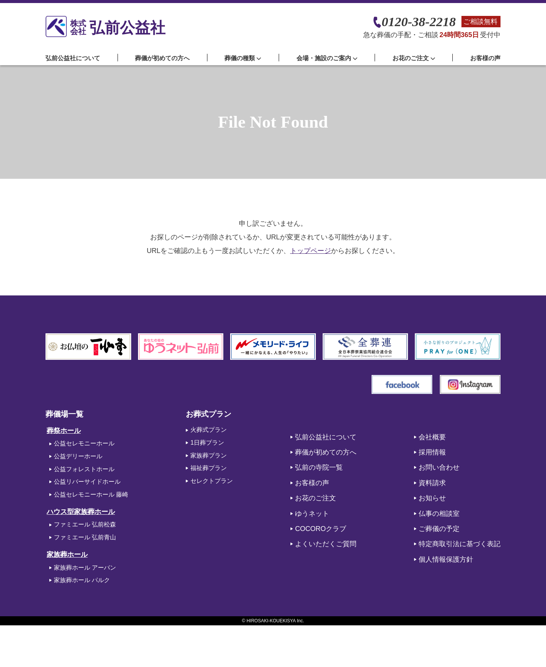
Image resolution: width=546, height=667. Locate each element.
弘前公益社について (73, 58)
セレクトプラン (211, 481)
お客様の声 (485, 58)
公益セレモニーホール (84, 443)
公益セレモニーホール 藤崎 (91, 494)
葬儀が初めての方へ (162, 58)
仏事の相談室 (439, 513)
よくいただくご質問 (325, 544)
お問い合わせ (439, 467)
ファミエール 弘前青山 (85, 537)
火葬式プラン (208, 429)
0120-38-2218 (419, 21)
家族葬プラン (208, 455)
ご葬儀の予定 (439, 529)
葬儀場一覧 (64, 414)
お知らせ (432, 498)
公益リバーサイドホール (87, 481)
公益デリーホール (78, 456)
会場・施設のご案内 (327, 58)
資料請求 (432, 483)
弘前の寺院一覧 (319, 467)
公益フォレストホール (84, 469)
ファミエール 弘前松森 (85, 524)
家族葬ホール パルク (82, 580)
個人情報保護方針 (446, 559)
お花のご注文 (315, 498)
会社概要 (432, 437)
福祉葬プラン (208, 468)
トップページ (310, 251)
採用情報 (432, 452)
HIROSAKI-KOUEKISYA (270, 620)
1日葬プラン (207, 442)
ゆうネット (312, 513)
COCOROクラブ (320, 529)
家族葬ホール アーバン (85, 567)
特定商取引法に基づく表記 (459, 544)
